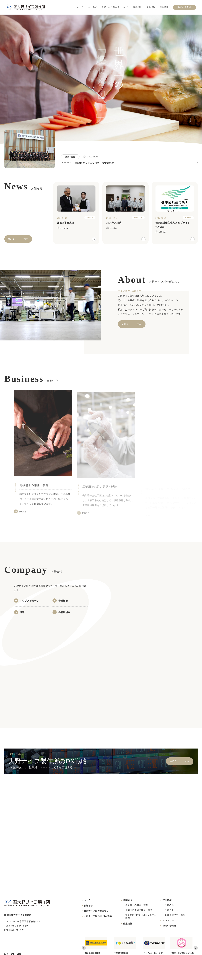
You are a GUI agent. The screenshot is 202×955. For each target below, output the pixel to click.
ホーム (80, 7)
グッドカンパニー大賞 (154, 945)
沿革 (22, 612)
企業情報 (150, 7)
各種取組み (64, 612)
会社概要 (63, 600)
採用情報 (164, 7)
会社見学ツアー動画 (175, 915)
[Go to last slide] (84, 948)
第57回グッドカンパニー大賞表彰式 (94, 163)
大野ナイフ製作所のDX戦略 (98, 916)
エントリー (168, 920)
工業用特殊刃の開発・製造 (139, 910)
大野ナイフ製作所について (115, 7)
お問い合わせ (184, 7)
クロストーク (171, 910)
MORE (11, 242)
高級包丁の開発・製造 (136, 905)
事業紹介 (137, 7)
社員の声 (169, 905)
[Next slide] (196, 948)
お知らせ (92, 7)
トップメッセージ (29, 600)
